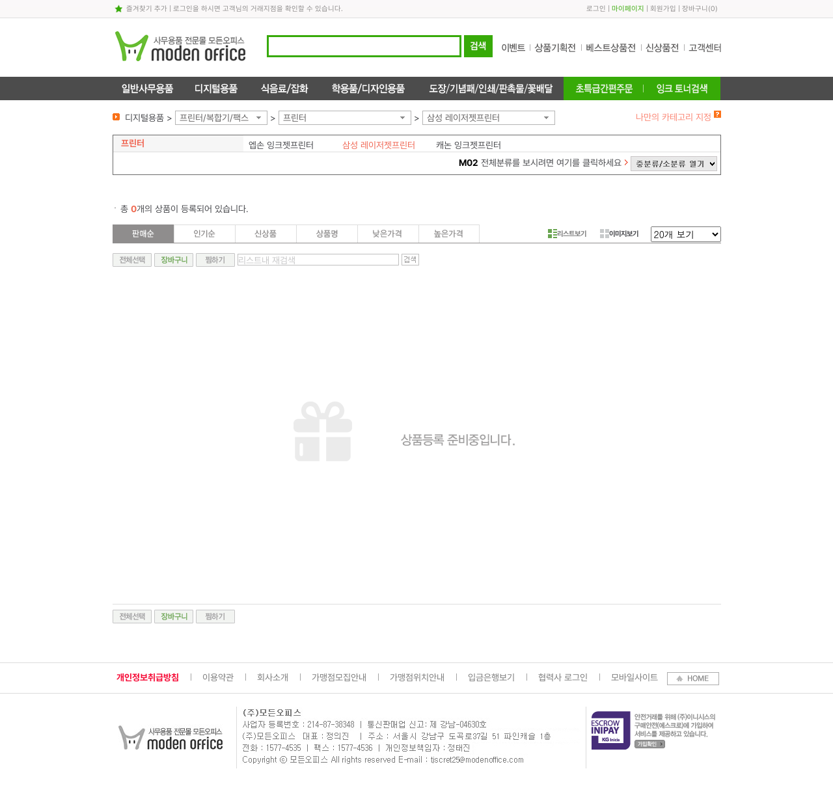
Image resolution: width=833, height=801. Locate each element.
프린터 (295, 118)
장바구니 (695, 9)
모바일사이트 (634, 677)
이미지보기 (619, 233)
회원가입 (663, 9)
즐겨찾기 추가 (146, 9)
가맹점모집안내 (339, 677)
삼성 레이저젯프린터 (463, 118)
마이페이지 (628, 9)
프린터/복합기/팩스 (214, 118)
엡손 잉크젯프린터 (281, 145)
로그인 (596, 9)
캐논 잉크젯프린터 (468, 145)
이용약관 (218, 677)
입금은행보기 (491, 677)
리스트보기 (567, 233)
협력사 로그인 (563, 677)
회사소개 (272, 677)
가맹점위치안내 (417, 677)
